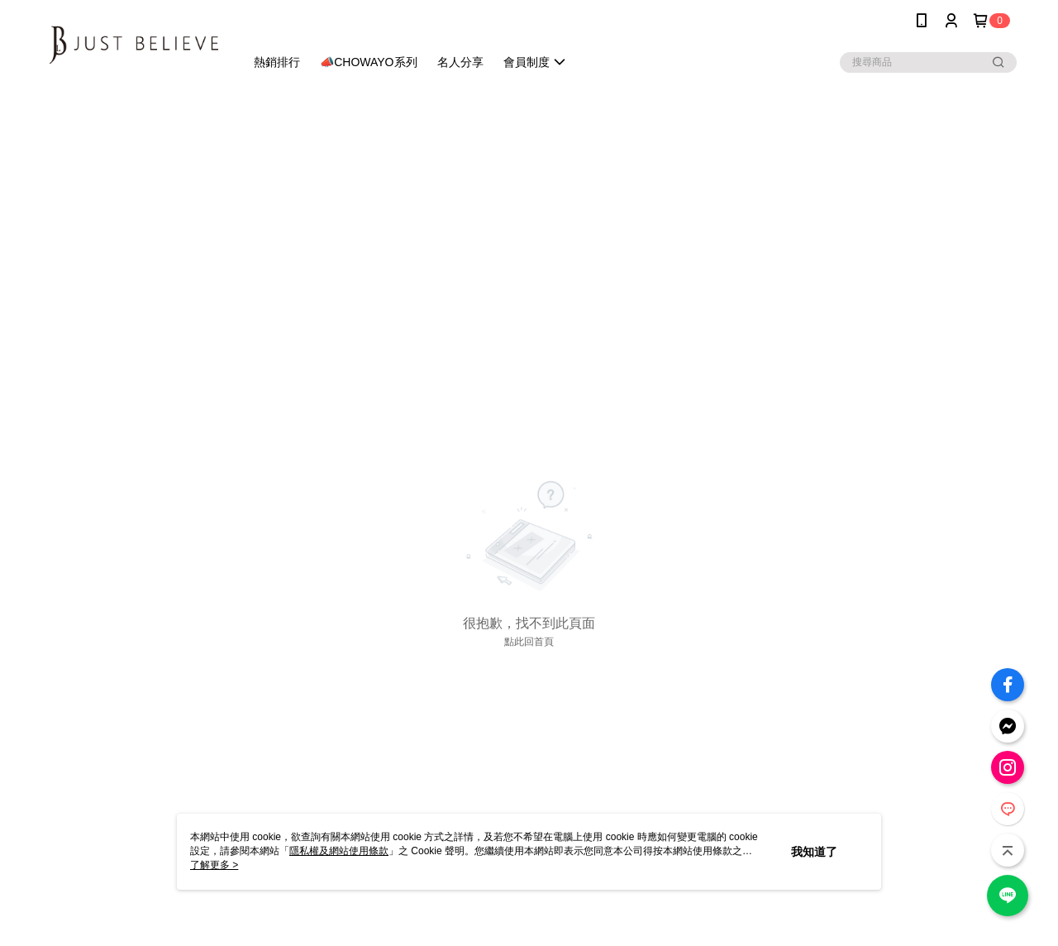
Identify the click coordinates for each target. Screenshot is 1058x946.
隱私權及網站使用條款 (338, 851)
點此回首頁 (529, 641)
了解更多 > (214, 865)
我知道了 (814, 851)
